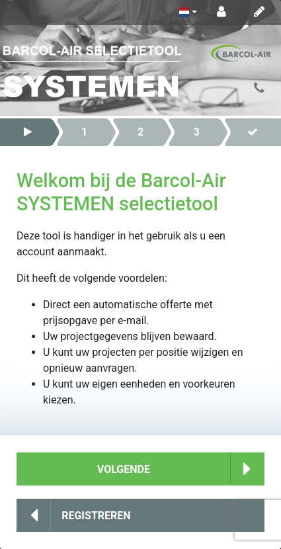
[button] (28, 132)
